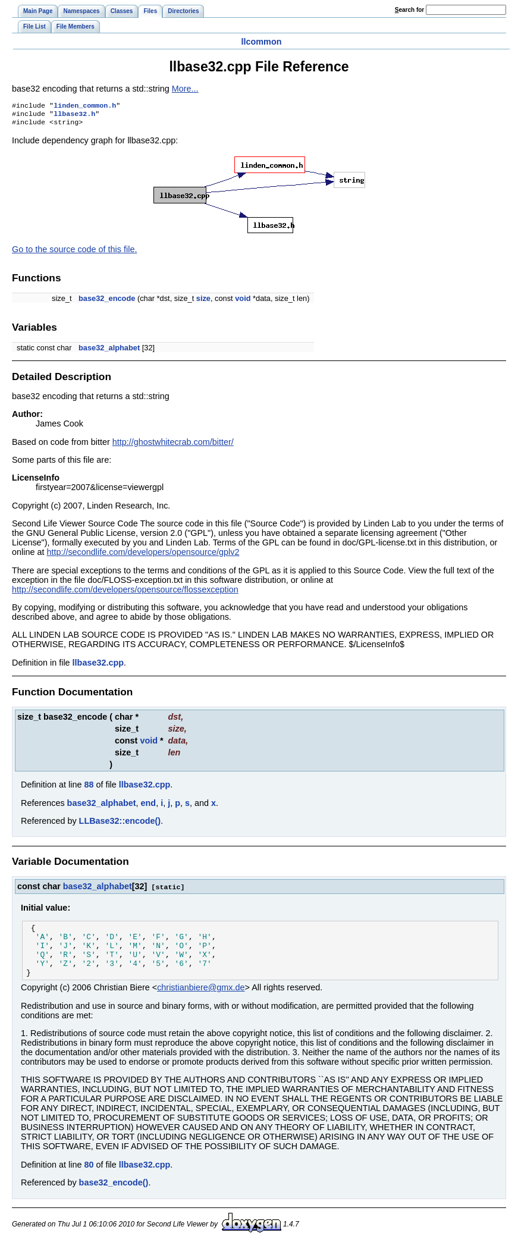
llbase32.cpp (98, 666)
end (148, 806)
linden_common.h (85, 106)
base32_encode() (114, 1196)
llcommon (261, 41)
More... (185, 88)
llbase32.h (74, 116)
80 (88, 1178)
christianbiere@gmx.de (200, 1001)
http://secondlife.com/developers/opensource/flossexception (125, 593)
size (203, 301)
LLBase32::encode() (120, 824)
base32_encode (107, 301)
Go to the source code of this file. (74, 253)
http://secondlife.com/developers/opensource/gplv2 (142, 555)
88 (88, 788)
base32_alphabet (109, 351)
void (242, 301)
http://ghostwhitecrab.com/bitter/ (173, 445)
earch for (409, 10)
